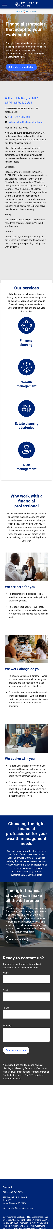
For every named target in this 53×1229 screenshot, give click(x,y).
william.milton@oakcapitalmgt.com (25, 122)
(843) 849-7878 (16, 1192)
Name (6, 972)
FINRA (30, 1223)
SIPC (36, 1223)
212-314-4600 (12, 1223)
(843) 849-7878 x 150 (19, 117)
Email (5, 990)
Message (7, 1025)
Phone (6, 1008)
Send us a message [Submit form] (16, 1050)
